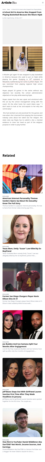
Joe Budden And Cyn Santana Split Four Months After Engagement (20, 345)
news (8, 9)
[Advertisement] (22, 31)
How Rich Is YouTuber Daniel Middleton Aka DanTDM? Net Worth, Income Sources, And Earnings (22, 444)
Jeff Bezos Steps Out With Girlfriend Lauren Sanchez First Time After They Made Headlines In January (22, 394)
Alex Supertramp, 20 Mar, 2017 (12, 18)
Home (4, 9)
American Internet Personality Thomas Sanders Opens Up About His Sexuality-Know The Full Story (20, 201)
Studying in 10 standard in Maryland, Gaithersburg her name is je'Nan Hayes (22, 80)
